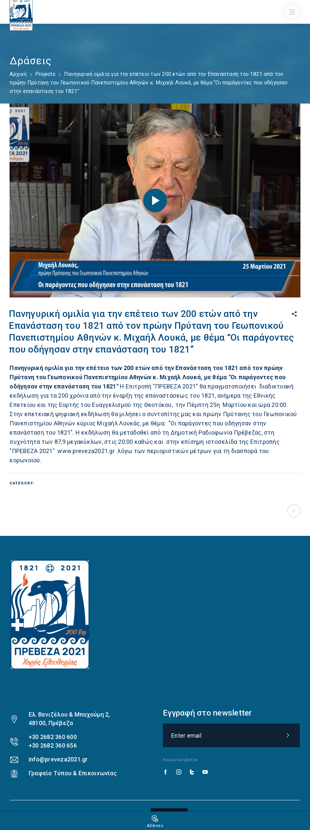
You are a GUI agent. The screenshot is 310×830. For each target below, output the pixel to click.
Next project (293, 510)
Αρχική (18, 74)
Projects (45, 74)
